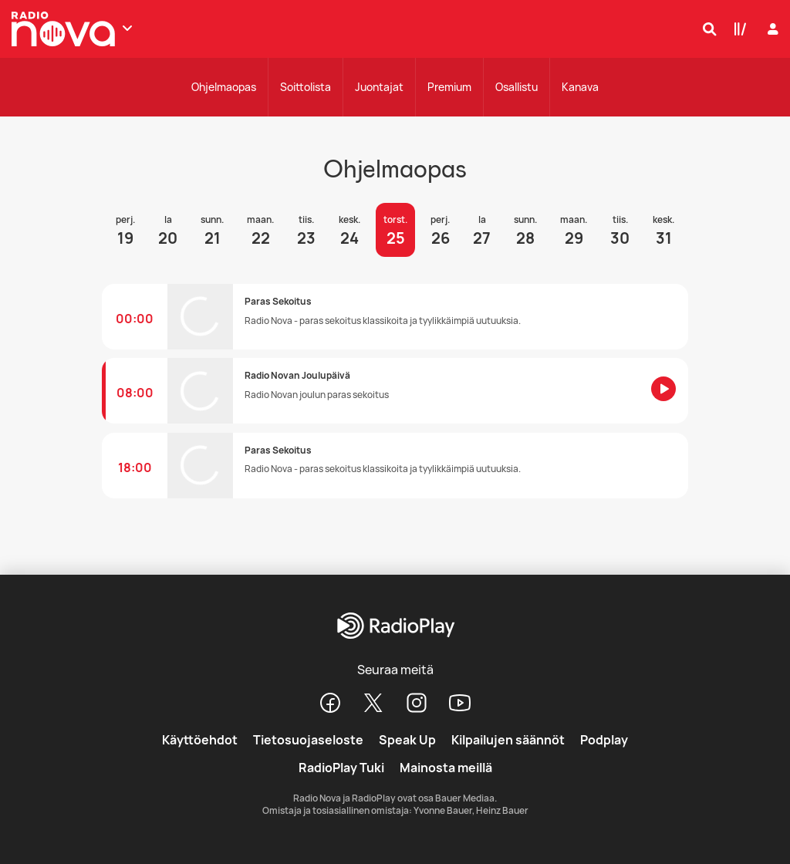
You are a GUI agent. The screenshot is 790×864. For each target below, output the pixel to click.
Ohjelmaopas (223, 86)
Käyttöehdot (200, 739)
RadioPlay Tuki (341, 767)
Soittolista (305, 86)
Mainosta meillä (446, 767)
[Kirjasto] (736, 28)
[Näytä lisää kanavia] (127, 28)
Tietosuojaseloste (308, 739)
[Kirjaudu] (771, 29)
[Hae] (706, 28)
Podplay (604, 739)
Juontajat (379, 86)
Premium (449, 86)
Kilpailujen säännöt (508, 739)
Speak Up (407, 739)
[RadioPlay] (394, 627)
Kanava (580, 86)
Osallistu (516, 86)
